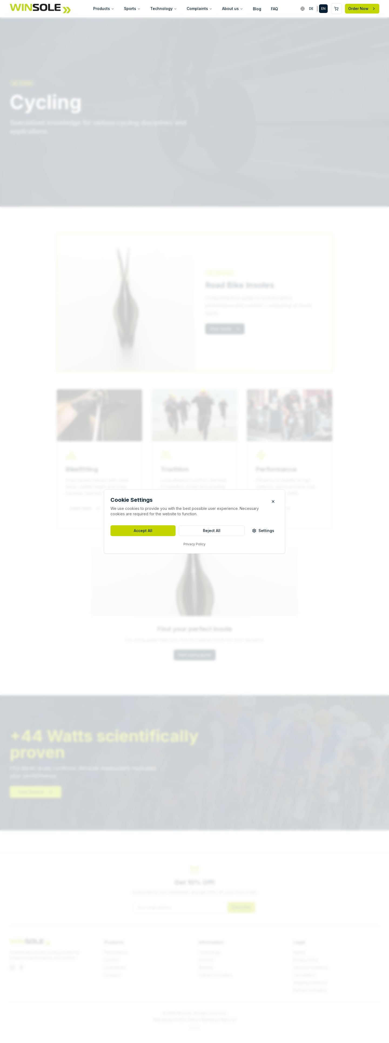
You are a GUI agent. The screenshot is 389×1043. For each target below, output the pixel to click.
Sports (132, 8)
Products (103, 8)
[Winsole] (40, 9)
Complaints (199, 8)
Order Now (362, 8)
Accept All (143, 530)
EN (323, 8)
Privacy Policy (194, 544)
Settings (263, 530)
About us (232, 8)
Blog (257, 8)
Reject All (211, 530)
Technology (163, 8)
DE (311, 8)
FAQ (274, 8)
